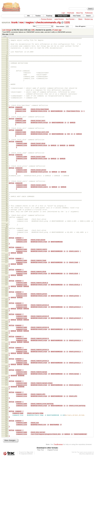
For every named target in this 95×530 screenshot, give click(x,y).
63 (7, 179)
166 (6, 432)
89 (7, 236)
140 (6, 364)
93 (7, 245)
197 (6, 506)
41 (7, 130)
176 (6, 459)
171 (6, 446)
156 (6, 406)
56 (7, 163)
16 (7, 72)
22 (7, 86)
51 (7, 152)
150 (6, 390)
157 (6, 408)
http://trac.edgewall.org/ (86, 526)
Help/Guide (70, 13)
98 (7, 258)
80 (7, 216)
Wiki (28, 16)
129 (6, 336)
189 (6, 488)
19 (7, 79)
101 (6, 265)
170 (6, 443)
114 (6, 296)
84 (7, 225)
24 (7, 91)
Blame (80, 19)
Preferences (89, 13)
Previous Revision (46, 19)
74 (7, 203)
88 (7, 234)
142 (6, 369)
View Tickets (77, 16)
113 (6, 294)
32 (7, 110)
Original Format (52, 522)
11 (7, 61)
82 (7, 220)
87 (7, 232)
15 (7, 70)
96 (7, 252)
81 (7, 219)
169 (6, 441)
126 (6, 327)
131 (6, 340)
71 (7, 196)
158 (6, 413)
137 (6, 355)
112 (6, 289)
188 (6, 486)
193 (6, 497)
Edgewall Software (26, 526)
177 (6, 461)
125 (6, 324)
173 (6, 452)
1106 (33, 30)
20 (7, 81)
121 (6, 313)
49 (7, 148)
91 (7, 240)
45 (7, 139)
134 (6, 349)
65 (7, 183)
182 (6, 472)
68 (7, 189)
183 (6, 475)
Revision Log (89, 19)
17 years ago (56, 30)
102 (6, 267)
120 (6, 311)
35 (7, 117)
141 (6, 366)
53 (7, 157)
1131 (67, 22)
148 (6, 386)
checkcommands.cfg (48, 22)
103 (6, 269)
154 (6, 402)
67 (7, 188)
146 (6, 380)
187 (6, 483)
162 (6, 422)
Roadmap (49, 16)
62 (7, 176)
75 (7, 205)
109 (6, 283)
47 (7, 144)
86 (7, 230)
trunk (14, 22)
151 (6, 393)
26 (7, 95)
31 (7, 107)
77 (7, 209)
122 (6, 316)
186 (6, 481)
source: (6, 22)
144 (6, 375)
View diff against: (84, 26)
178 (6, 463)
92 (7, 243)
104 (6, 272)
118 (6, 307)
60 (7, 172)
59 (7, 170)
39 (7, 125)
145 (6, 377)
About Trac (79, 13)
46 (7, 141)
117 (6, 303)
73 (7, 201)
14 (7, 67)
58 (7, 168)
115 (6, 298)
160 (6, 417)
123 (6, 320)
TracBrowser (58, 517)
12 (7, 63)
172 (6, 448)
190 (6, 490)
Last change (6, 30)
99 (7, 261)
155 (6, 404)
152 (6, 395)
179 (6, 466)
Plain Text (40, 522)
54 (7, 159)
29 (7, 102)
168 (6, 439)
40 (7, 128)
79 (7, 214)
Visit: (34, 26)
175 (6, 456)
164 (6, 428)
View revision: (60, 26)
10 (7, 59)
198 (6, 508)
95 (7, 249)
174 (6, 455)
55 (7, 161)
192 (6, 495)
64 (7, 181)
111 (6, 287)
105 (6, 274)
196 (6, 503)
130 (6, 338)
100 (6, 262)
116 (6, 300)
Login (63, 13)
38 (7, 123)
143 (6, 373)
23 (7, 88)
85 (7, 227)
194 (6, 499)
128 (6, 333)
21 (7, 84)
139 (6, 362)
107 (6, 278)
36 (7, 118)
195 (6, 501)
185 (6, 479)
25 (7, 93)
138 (6, 360)
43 (7, 134)
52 (7, 155)
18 (7, 77)
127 (6, 329)
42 (7, 132)
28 (7, 100)
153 (6, 399)
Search (88, 16)
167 (6, 435)
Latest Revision (59, 19)
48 (7, 145)
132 (6, 342)
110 (6, 285)
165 (6, 430)
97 (7, 254)
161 (6, 419)
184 (6, 477)
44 (7, 136)
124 (6, 323)
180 (6, 468)
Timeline (37, 16)
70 (7, 194)
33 (7, 112)
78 (7, 212)
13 (7, 65)
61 (7, 174)
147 (6, 382)
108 (6, 281)
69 (7, 192)
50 (7, 150)
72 (7, 199)
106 (6, 276)
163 (6, 426)
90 (7, 238)
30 (7, 105)
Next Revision (70, 19)
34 (7, 114)
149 (6, 389)
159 (6, 415)
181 (6, 470)
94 (7, 247)
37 (7, 121)
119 (6, 309)
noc (21, 22)
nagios (30, 22)
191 (6, 492)
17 (7, 74)
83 (7, 223)
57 (7, 166)
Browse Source (62, 16)
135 (6, 351)
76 (7, 207)
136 (6, 353)
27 (7, 98)
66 (7, 186)
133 (6, 347)
